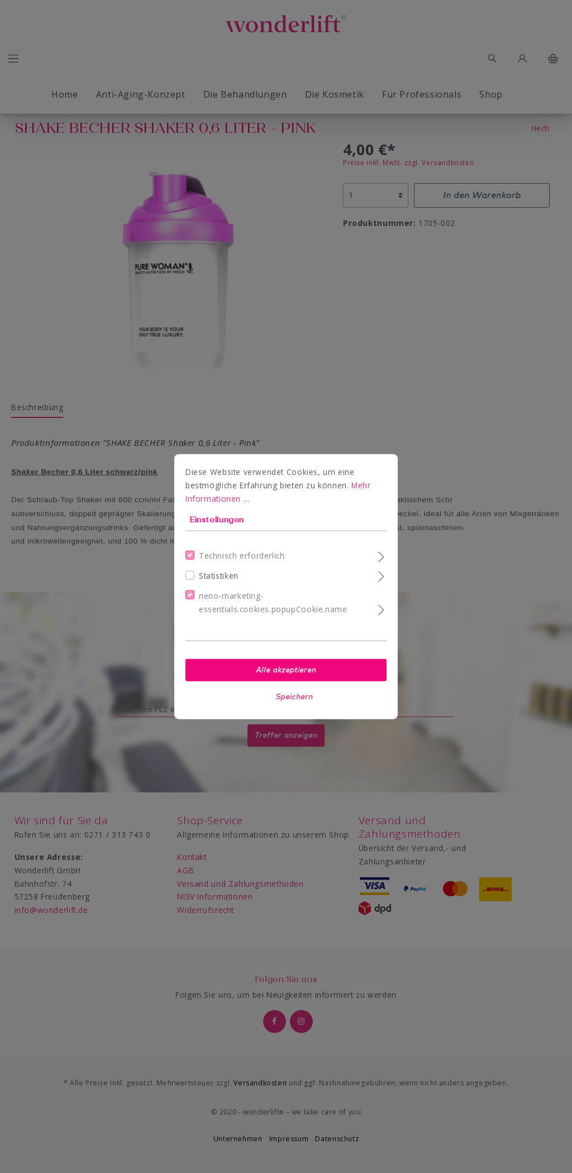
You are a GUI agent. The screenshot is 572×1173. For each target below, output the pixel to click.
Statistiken (219, 575)
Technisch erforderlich (241, 555)
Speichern (294, 696)
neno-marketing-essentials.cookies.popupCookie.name (273, 602)
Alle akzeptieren (286, 670)
